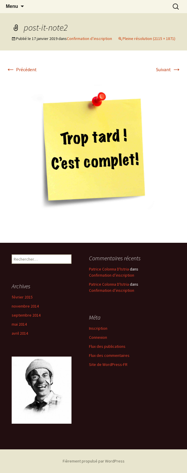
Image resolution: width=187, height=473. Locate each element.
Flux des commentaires (109, 355)
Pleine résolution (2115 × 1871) (149, 38)
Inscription (98, 328)
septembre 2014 (26, 315)
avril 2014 (20, 333)
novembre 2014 (25, 306)
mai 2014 (19, 324)
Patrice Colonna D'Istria (109, 269)
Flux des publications (107, 346)
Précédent (21, 69)
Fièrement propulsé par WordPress (94, 461)
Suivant (168, 69)
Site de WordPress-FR (108, 364)
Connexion (98, 337)
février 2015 (22, 297)
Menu (12, 6)
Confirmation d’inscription (89, 38)
